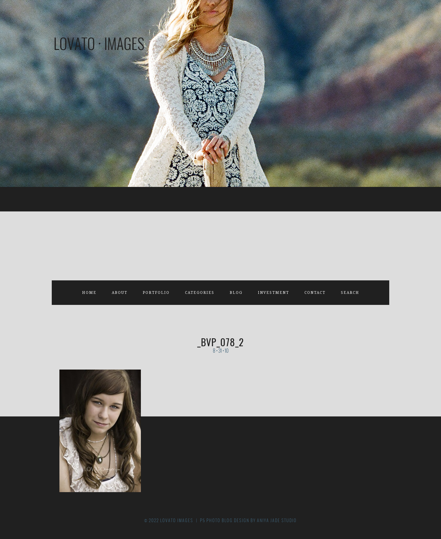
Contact (315, 292)
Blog (236, 292)
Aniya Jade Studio (277, 520)
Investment (273, 292)
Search (350, 292)
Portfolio (156, 292)
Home (89, 292)
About (119, 292)
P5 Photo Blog (216, 520)
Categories (199, 292)
